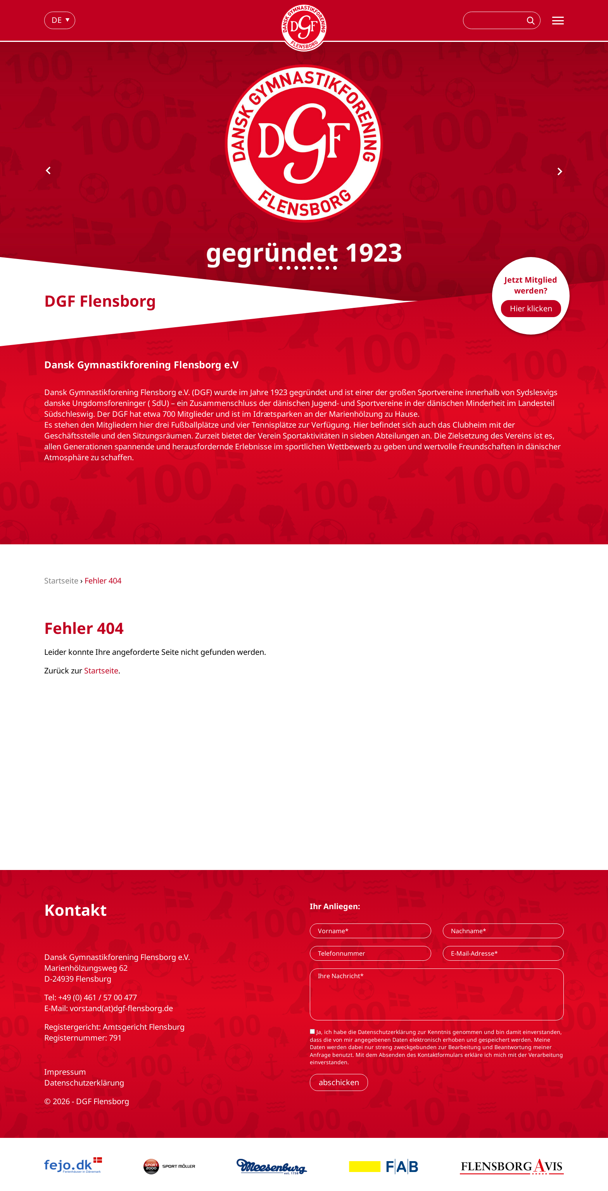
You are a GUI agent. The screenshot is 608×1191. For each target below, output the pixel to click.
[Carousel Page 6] (312, 268)
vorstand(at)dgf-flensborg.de (121, 1008)
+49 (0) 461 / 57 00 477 (97, 997)
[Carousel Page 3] (288, 268)
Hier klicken (531, 308)
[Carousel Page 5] (304, 268)
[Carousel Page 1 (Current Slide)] (273, 268)
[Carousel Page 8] (327, 268)
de (57, 20)
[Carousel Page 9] (335, 268)
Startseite (101, 670)
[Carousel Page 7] (319, 268)
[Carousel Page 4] (296, 268)
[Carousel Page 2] (281, 268)
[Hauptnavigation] (558, 20)
